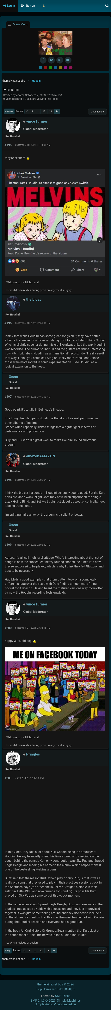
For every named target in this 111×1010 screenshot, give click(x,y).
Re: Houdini (12, 136)
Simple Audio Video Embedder (55, 1004)
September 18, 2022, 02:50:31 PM (32, 323)
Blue (55, 67)
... (38, 111)
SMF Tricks (62, 996)
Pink (70, 67)
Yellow (60, 67)
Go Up (7, 950)
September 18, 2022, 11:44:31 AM (32, 145)
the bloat (33, 299)
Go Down (9, 111)
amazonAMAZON (40, 456)
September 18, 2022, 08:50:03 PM (32, 396)
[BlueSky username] (51, 60)
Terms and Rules (53, 989)
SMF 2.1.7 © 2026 (43, 1000)
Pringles (33, 754)
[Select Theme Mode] (43, 6)
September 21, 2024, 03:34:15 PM (32, 628)
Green (50, 67)
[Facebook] (43, 60)
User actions (97, 111)
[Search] (107, 6)
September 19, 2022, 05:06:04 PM (32, 480)
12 (44, 111)
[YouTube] (68, 60)
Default (40, 67)
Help (39, 989)
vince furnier (36, 121)
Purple (65, 67)
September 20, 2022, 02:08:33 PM (32, 544)
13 (50, 111)
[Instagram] (59, 60)
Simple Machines (69, 1000)
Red (45, 67)
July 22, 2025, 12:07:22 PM (29, 778)
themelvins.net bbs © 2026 (55, 984)
